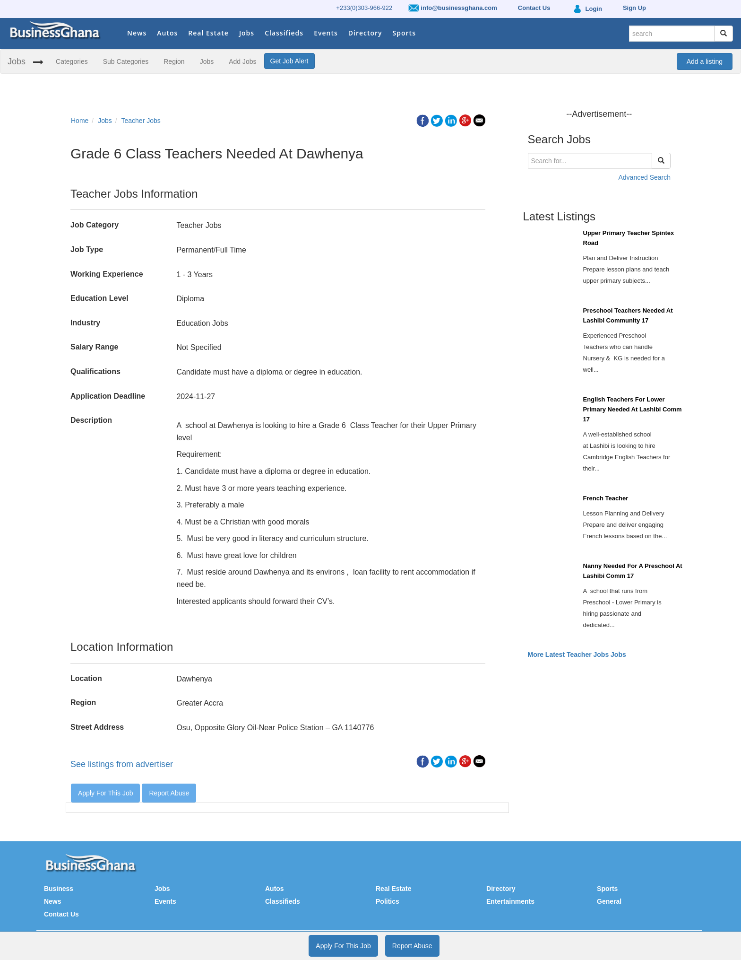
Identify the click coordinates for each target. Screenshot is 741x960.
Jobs (246, 32)
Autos (167, 32)
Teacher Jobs (141, 120)
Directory (365, 32)
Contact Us (61, 914)
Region (174, 61)
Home (79, 120)
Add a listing (705, 61)
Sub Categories (126, 61)
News (136, 32)
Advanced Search (644, 177)
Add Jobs (242, 61)
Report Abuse (169, 793)
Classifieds (284, 32)
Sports (404, 32)
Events (326, 32)
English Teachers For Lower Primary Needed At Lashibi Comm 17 (632, 409)
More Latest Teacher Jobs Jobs (577, 654)
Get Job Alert (289, 61)
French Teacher (606, 498)
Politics (387, 901)
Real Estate (208, 32)
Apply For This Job (105, 793)
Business (58, 888)
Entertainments (510, 901)
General (609, 901)
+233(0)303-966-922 (364, 7)
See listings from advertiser (121, 764)
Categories (72, 61)
